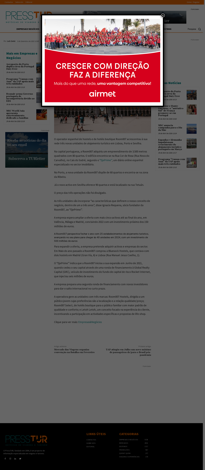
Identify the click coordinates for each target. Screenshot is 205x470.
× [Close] (163, 15)
